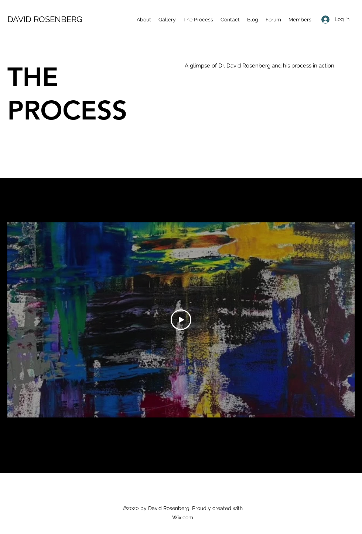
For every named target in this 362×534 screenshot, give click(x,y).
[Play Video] (181, 319)
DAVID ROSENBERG (44, 19)
